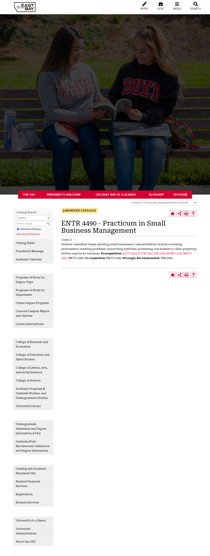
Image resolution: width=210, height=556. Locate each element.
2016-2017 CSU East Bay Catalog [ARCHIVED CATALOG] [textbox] (160, 202)
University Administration (26, 531)
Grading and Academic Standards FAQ (31, 471)
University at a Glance (31, 520)
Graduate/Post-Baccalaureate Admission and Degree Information (33, 446)
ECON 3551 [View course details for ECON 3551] (145, 253)
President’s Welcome (64, 194)
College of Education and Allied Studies (33, 357)
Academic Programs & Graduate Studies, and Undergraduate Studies (32, 393)
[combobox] (164, 202)
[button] (177, 8)
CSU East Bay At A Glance (116, 194)
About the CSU (26, 541)
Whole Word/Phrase (30, 229)
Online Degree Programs (32, 303)
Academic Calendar (29, 259)
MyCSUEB (180, 194)
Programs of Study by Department (30, 292)
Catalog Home (25, 243)
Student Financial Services (28, 484)
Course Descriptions (30, 324)
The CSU (29, 194)
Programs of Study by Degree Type (30, 280)
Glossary (156, 194)
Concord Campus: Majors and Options (32, 313)
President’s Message (30, 251)
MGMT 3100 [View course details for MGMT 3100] (174, 253)
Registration (24, 494)
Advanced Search (28, 234)
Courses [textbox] (22, 218)
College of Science (28, 380)
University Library (28, 406)
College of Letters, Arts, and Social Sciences (32, 370)
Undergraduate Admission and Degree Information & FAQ (31, 429)
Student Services (27, 502)
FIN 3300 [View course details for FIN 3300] (159, 253)
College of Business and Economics (32, 344)
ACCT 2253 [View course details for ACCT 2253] (130, 253)
